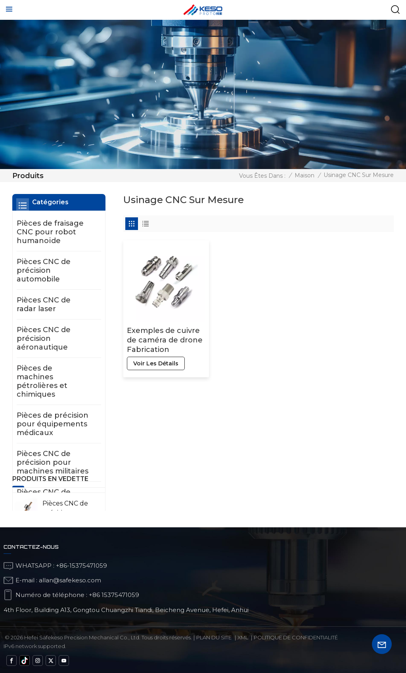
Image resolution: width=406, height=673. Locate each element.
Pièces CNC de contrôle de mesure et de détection (44, 505)
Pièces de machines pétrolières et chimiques (42, 381)
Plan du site (214, 637)
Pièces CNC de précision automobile (44, 270)
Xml (242, 637)
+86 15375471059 (114, 595)
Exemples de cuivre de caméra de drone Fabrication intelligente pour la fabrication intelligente (165, 340)
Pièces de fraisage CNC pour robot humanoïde (50, 232)
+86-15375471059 (81, 565)
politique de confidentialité (296, 637)
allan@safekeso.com (70, 580)
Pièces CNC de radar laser (44, 304)
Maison (304, 175)
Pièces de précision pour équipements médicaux (52, 424)
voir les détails (155, 363)
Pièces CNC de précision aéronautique (44, 338)
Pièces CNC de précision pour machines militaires (52, 462)
